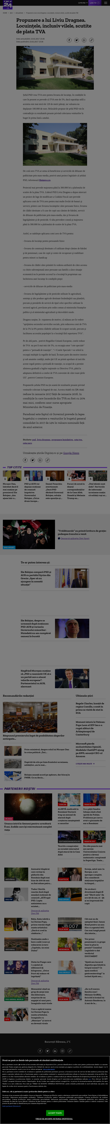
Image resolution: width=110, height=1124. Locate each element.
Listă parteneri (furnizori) (11, 1106)
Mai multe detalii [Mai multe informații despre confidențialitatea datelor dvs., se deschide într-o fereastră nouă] (49, 1069)
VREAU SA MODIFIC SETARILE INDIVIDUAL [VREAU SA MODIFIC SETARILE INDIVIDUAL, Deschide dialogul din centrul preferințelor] (54, 1119)
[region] (55, 1090)
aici (90, 1079)
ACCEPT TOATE (55, 1113)
